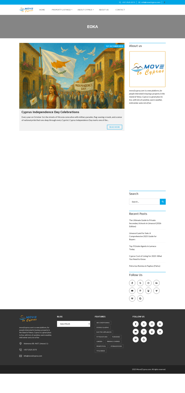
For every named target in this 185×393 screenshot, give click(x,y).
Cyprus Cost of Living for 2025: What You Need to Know (145, 257)
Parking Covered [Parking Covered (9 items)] (113, 341)
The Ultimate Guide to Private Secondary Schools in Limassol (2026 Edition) (145, 223)
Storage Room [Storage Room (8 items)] (116, 346)
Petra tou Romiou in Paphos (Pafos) (144, 266)
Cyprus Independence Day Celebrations (50, 112)
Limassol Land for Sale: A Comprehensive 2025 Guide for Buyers (143, 236)
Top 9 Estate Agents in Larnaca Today (142, 247)
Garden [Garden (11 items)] (99, 341)
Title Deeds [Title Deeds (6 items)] (100, 351)
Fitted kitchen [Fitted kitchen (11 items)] (101, 337)
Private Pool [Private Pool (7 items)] (101, 346)
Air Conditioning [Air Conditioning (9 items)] (103, 322)
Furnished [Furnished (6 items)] (116, 337)
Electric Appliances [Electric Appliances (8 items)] (103, 332)
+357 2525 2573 (127, 2)
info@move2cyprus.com (149, 2)
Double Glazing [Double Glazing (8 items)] (102, 327)
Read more (114, 127)
